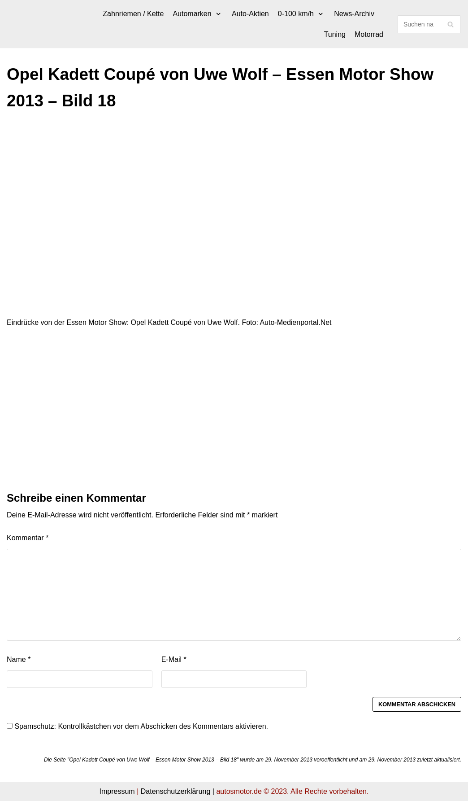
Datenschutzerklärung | (177, 791)
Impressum (117, 791)
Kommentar (27, 538)
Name (18, 659)
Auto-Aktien (250, 14)
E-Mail (173, 659)
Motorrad (369, 34)
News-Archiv (354, 14)
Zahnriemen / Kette (133, 14)
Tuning (335, 34)
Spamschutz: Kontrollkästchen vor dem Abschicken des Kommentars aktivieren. (137, 726)
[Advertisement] (234, 186)
